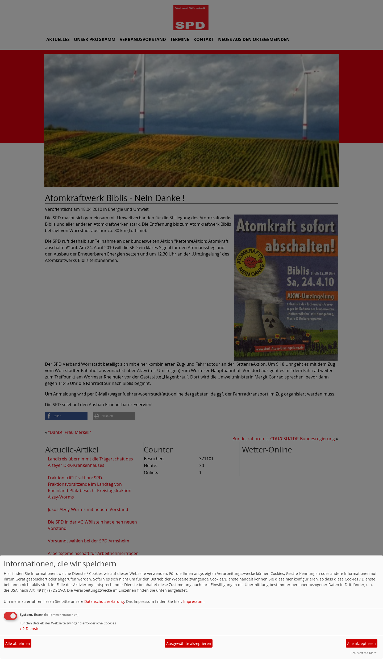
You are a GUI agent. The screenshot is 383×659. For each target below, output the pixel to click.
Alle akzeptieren (361, 643)
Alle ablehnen (17, 643)
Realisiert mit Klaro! (364, 653)
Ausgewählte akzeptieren (188, 643)
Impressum (193, 601)
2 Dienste (29, 628)
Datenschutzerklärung (104, 601)
